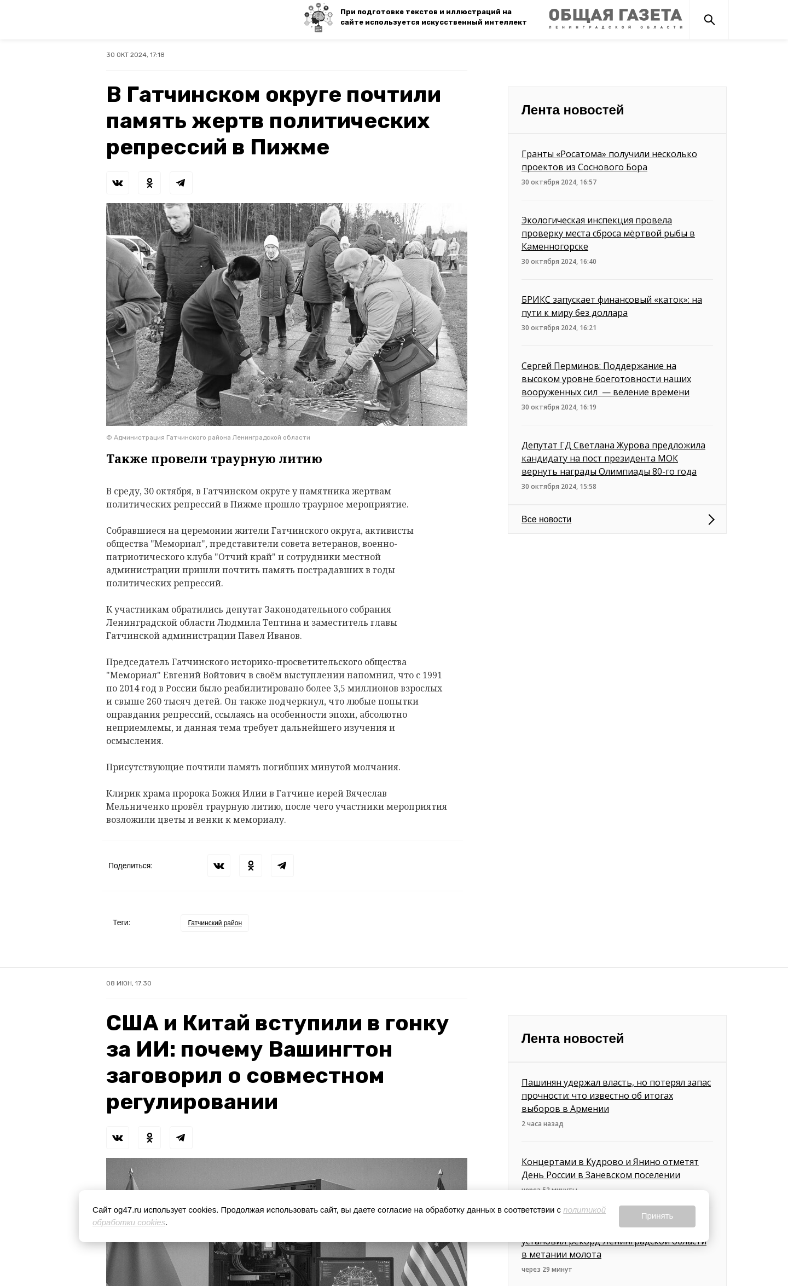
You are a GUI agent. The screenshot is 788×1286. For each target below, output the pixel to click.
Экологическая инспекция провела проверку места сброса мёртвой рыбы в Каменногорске (608, 233)
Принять (657, 1215)
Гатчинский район (215, 923)
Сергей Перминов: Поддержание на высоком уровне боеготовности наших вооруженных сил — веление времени (606, 379)
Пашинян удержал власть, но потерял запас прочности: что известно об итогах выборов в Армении (616, 1095)
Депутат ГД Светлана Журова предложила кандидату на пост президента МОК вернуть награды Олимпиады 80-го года (613, 458)
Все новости (546, 519)
